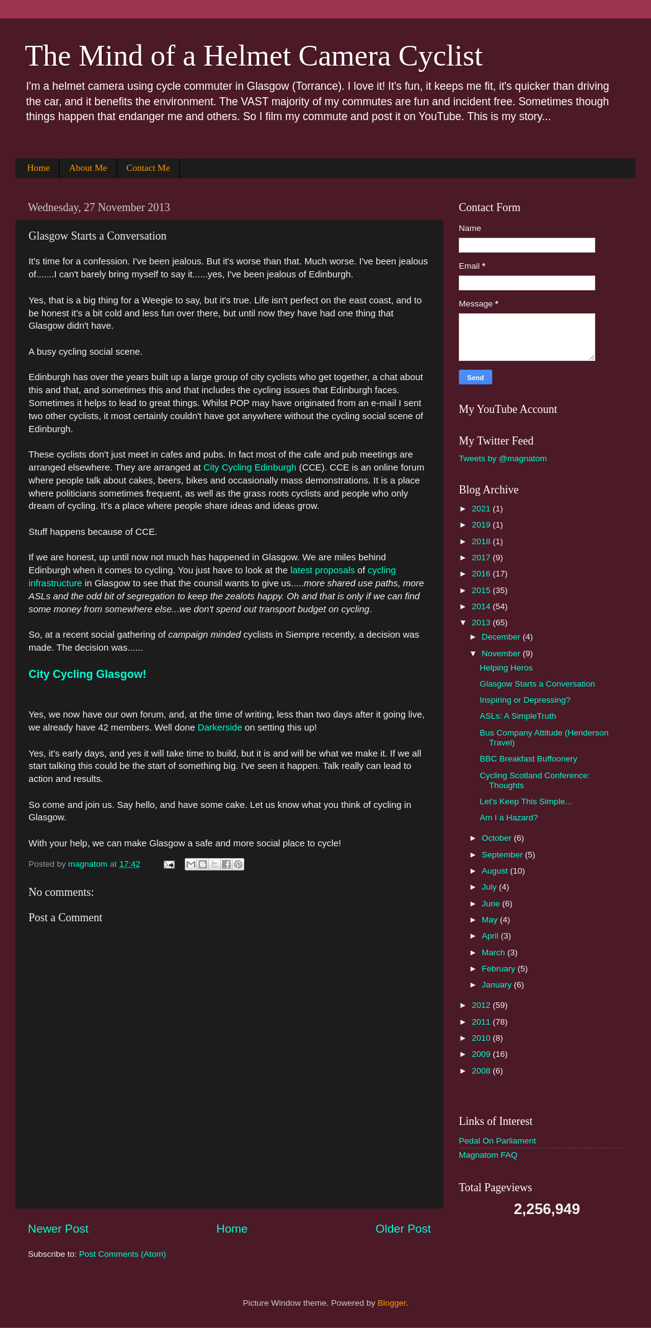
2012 (482, 1005)
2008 (482, 1070)
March (494, 952)
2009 (482, 1054)
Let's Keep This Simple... (526, 801)
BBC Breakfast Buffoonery (528, 758)
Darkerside (220, 727)
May (491, 919)
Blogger (392, 1303)
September (503, 854)
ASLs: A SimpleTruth (518, 716)
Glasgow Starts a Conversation (537, 683)
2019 (482, 524)
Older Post (403, 1228)
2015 (482, 590)
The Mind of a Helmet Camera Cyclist (253, 55)
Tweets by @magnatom (503, 458)
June (492, 903)
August (496, 870)
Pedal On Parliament (497, 1140)
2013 (482, 622)
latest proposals (322, 570)
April (491, 935)
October (498, 838)
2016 (482, 573)
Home (38, 168)
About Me (88, 168)
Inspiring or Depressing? (525, 700)
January (498, 984)
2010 (482, 1038)
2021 (482, 508)
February (500, 968)
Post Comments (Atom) (122, 1254)
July (490, 887)
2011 (482, 1021)
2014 (482, 606)
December (502, 636)
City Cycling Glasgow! (87, 674)
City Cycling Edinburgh (249, 467)
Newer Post (58, 1228)
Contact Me (148, 168)
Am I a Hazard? (509, 817)
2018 (482, 541)
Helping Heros (506, 667)
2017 (482, 557)
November (502, 653)
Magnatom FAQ (488, 1155)
